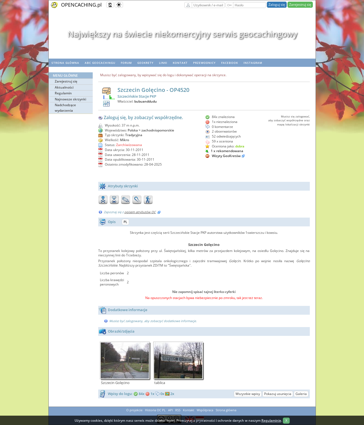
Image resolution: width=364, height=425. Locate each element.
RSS (177, 410)
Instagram (252, 63)
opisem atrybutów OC (140, 212)
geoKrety (145, 63)
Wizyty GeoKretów (226, 155)
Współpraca (205, 410)
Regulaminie (271, 420)
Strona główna (65, 63)
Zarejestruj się (300, 4)
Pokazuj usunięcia (277, 393)
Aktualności (64, 87)
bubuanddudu (145, 101)
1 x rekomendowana (224, 151)
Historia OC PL (155, 410)
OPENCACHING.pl (81, 4)
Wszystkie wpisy (248, 393)
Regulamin (63, 93)
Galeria (301, 393)
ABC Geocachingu (100, 63)
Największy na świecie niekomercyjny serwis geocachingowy (182, 33)
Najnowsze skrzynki (70, 99)
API (170, 410)
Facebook (229, 63)
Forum (126, 63)
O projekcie (134, 410)
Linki (163, 63)
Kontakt (180, 63)
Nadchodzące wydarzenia (65, 108)
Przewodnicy (204, 63)
